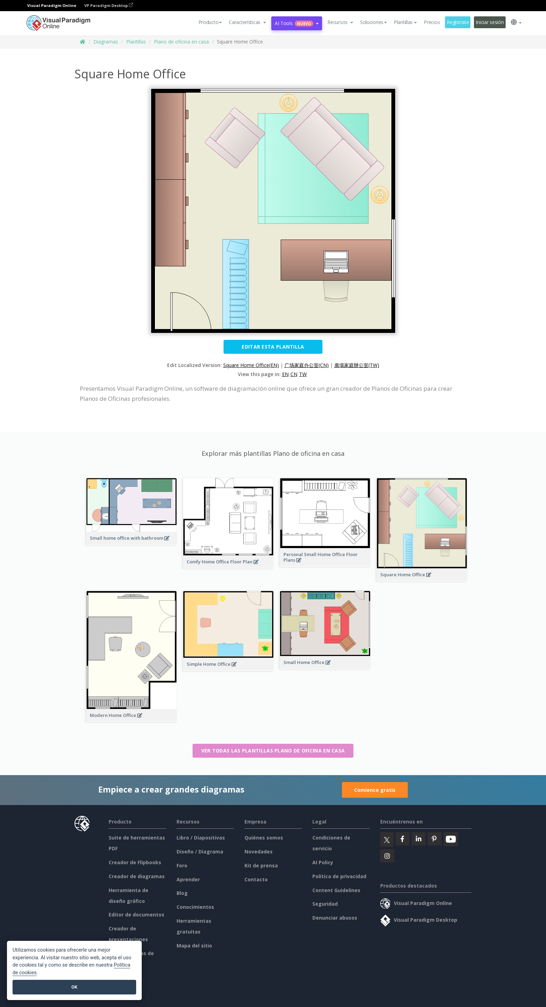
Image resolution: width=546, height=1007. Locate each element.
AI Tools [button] (297, 23)
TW (303, 374)
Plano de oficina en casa (181, 41)
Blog (182, 893)
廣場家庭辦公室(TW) (356, 365)
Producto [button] (210, 22)
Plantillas (136, 41)
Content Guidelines (336, 890)
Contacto (256, 879)
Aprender (188, 879)
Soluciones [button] (373, 22)
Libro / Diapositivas (201, 837)
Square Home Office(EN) (251, 365)
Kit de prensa (261, 865)
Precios (432, 22)
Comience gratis (375, 790)
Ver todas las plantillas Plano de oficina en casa (273, 750)
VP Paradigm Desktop (108, 5)
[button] (247, 22)
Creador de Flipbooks (135, 862)
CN (293, 374)
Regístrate (458, 22)
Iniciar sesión (490, 22)
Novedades (258, 851)
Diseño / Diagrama (200, 851)
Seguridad (325, 903)
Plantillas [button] (405, 22)
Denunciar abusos (334, 917)
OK (74, 987)
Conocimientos (195, 907)
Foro (182, 865)
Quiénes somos (263, 837)
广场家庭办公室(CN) (306, 365)
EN (285, 374)
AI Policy (322, 862)
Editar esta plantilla (273, 346)
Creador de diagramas (137, 876)
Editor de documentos (136, 914)
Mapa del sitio (194, 945)
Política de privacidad (339, 876)
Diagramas (105, 41)
